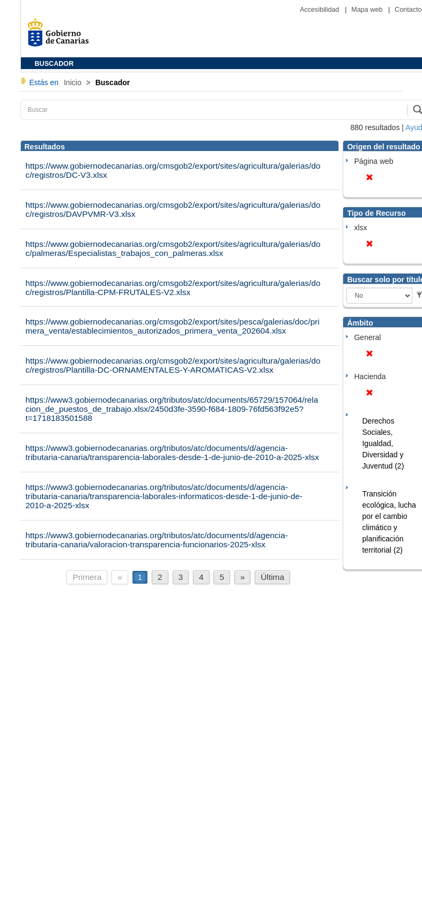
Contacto (408, 9)
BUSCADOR (54, 63)
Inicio (74, 82)
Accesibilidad (320, 9)
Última (272, 577)
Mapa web (367, 9)
